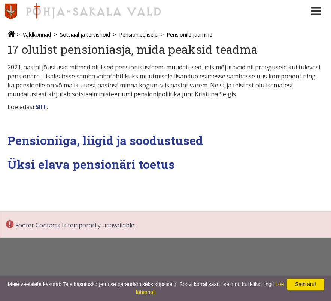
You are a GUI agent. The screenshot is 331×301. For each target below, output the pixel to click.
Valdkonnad (37, 34)
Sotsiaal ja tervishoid (85, 34)
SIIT (41, 107)
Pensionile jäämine (189, 34)
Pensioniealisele (138, 34)
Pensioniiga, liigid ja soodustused (105, 140)
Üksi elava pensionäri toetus (91, 164)
